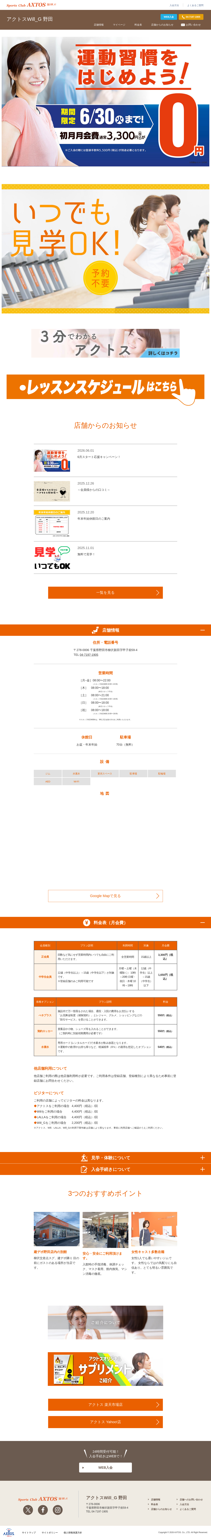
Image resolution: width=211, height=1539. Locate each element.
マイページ (119, 24)
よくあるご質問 (195, 5)
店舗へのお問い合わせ (191, 1499)
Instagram (58, 1510)
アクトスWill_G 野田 (30, 19)
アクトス (31, 4)
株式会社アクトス (9, 1532)
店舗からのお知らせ (162, 24)
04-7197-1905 (89, 654)
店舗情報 (99, 24)
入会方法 (174, 5)
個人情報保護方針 (73, 1532)
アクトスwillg (43, 1499)
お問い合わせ (193, 24)
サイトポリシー (50, 1532)
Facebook (43, 1510)
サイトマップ (29, 1532)
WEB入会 (169, 17)
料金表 (138, 24)
